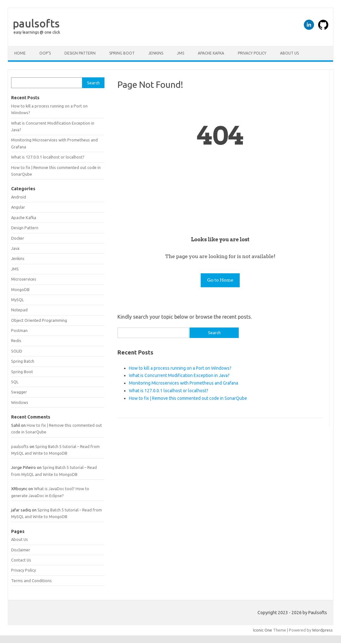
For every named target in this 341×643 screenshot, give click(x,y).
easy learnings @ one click (37, 32)
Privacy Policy (252, 53)
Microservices (23, 279)
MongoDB (20, 289)
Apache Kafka (211, 53)
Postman (19, 330)
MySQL (17, 299)
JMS (180, 53)
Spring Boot (122, 53)
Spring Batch (22, 361)
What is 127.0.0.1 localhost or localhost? (168, 390)
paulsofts (36, 23)
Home (20, 53)
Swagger (19, 392)
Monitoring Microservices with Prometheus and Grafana (183, 383)
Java (15, 248)
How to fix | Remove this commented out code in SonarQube (188, 398)
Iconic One (262, 630)
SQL (14, 382)
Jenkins (155, 53)
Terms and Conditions (31, 580)
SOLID (16, 351)
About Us (289, 53)
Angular (18, 207)
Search (93, 83)
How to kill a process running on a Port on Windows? (180, 368)
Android (18, 197)
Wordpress (322, 630)
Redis (16, 340)
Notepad (19, 310)
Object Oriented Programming (39, 320)
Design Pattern (80, 53)
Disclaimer (20, 550)
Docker (17, 238)
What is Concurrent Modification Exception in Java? (179, 375)
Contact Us (21, 560)
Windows (19, 402)
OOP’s (45, 53)
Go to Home (220, 280)
